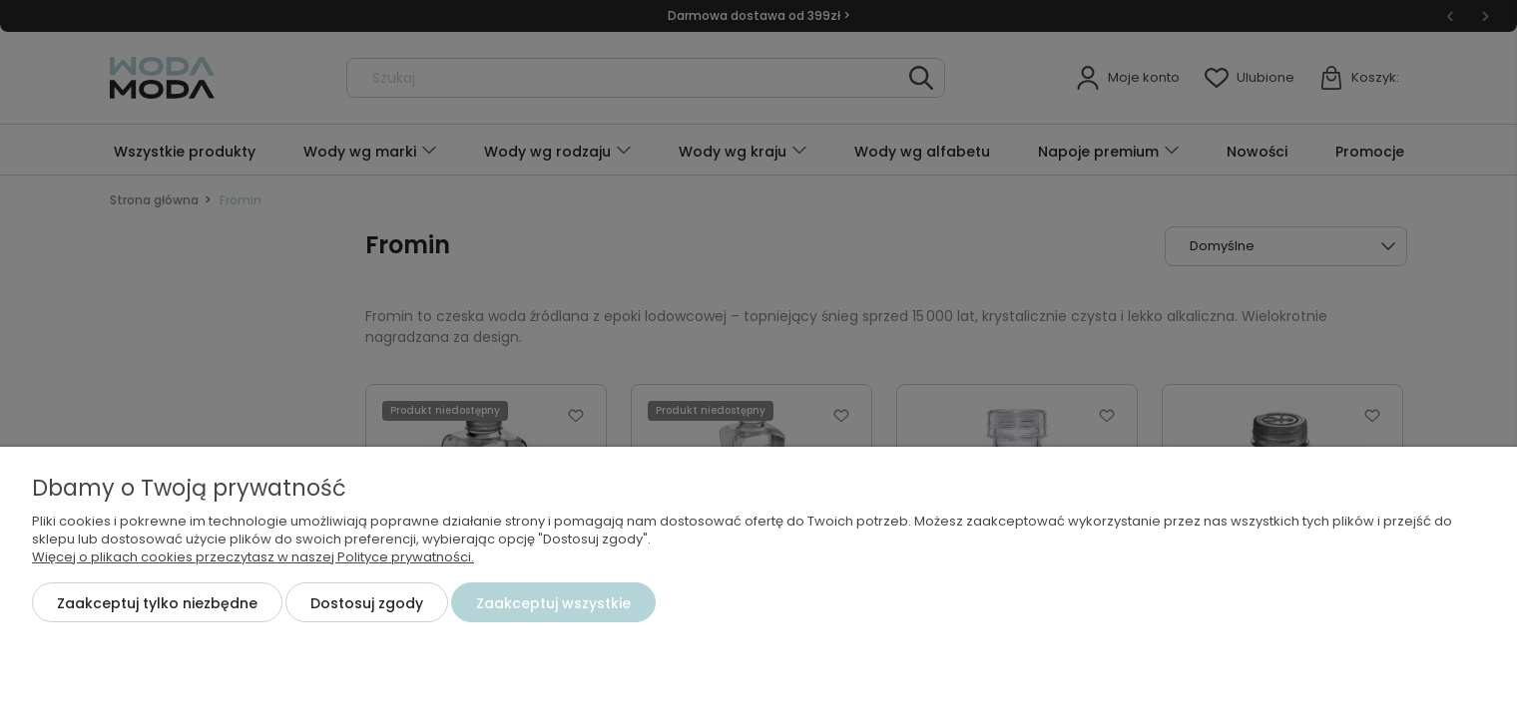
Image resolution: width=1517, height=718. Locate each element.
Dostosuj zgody (366, 603)
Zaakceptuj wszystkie (553, 603)
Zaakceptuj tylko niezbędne (157, 603)
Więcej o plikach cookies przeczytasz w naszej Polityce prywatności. (253, 556)
